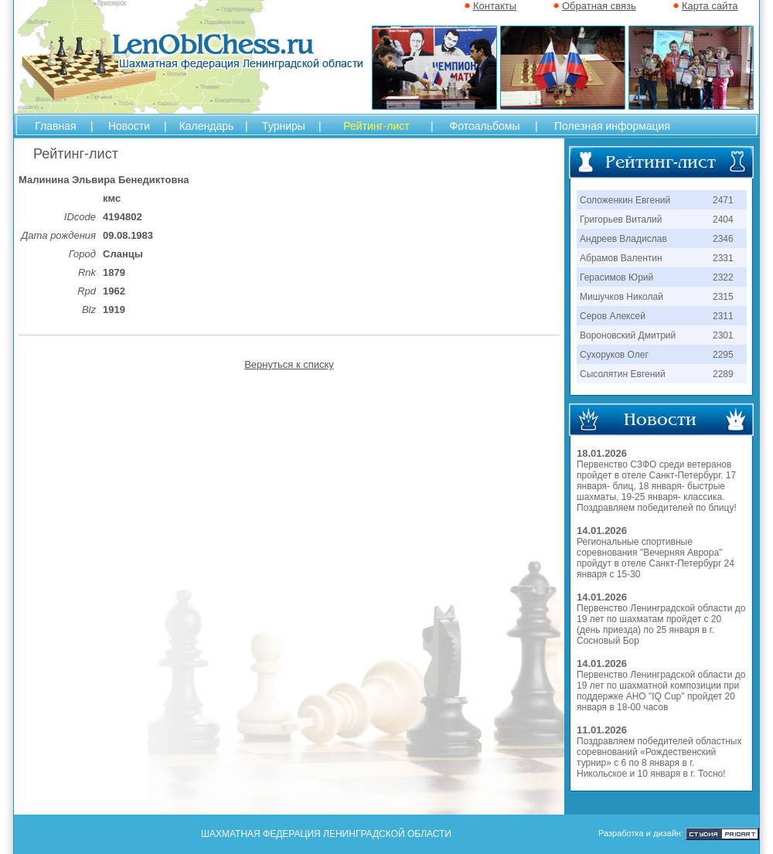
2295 (723, 354)
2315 (723, 296)
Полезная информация (612, 126)
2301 (723, 335)
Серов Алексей (612, 316)
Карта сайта (709, 6)
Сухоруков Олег (614, 354)
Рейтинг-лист (376, 126)
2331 (723, 258)
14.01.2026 (602, 530)
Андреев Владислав (623, 238)
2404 (723, 219)
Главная (55, 126)
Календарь (206, 126)
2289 (723, 374)
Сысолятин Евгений (623, 374)
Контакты (494, 6)
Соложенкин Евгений (625, 200)
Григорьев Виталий (621, 219)
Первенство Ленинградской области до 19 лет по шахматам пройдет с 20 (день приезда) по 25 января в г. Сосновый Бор (661, 624)
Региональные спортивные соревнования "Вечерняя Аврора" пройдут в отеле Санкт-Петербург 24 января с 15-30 (655, 558)
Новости (129, 126)
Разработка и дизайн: (640, 833)
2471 (723, 200)
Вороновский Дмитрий (628, 335)
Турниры (283, 126)
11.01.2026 (602, 730)
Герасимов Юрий (616, 277)
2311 (723, 316)
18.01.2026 (602, 453)
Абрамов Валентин (621, 258)
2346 (723, 238)
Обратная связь (599, 6)
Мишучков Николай (621, 296)
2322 (723, 277)
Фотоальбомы (485, 126)
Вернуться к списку (289, 364)
